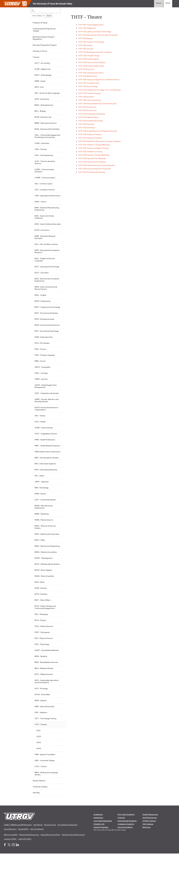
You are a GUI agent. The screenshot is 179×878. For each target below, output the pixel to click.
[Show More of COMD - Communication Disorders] (61, 176)
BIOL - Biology (40, 113)
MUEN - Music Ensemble (44, 600)
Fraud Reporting (10, 853)
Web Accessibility (11, 859)
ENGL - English (40, 306)
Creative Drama (89, 83)
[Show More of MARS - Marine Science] (61, 539)
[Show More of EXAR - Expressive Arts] (61, 352)
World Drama (88, 76)
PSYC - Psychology (42, 668)
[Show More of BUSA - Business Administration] (61, 131)
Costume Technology (92, 42)
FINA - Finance (40, 364)
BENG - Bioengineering (44, 107)
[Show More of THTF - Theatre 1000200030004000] (61, 748)
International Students (127, 845)
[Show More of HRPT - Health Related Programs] (61, 461)
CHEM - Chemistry (42, 150)
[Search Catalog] (45, 10)
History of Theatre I (91, 134)
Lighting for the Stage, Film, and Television (100, 90)
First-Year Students (126, 838)
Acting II (86, 49)
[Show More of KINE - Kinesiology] (61, 507)
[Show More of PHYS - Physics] (61, 644)
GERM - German (41, 394)
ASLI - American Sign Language (43, 94)
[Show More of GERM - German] (61, 394)
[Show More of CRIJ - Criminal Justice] (61, 190)
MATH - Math (40, 560)
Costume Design (90, 93)
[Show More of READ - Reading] (61, 680)
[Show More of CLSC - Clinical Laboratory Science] (61, 167)
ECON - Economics (42, 241)
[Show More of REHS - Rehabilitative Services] (61, 686)
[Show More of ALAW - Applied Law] (61, 69)
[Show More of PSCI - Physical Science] (61, 662)
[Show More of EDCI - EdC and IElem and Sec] (61, 255)
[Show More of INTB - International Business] (61, 489)
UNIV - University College (44, 785)
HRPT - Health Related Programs (43, 462)
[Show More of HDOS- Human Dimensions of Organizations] (61, 422)
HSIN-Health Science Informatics (43, 470)
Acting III (87, 97)
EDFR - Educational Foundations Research (43, 262)
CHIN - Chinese (41, 156)
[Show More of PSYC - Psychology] (61, 668)
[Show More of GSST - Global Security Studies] (61, 408)
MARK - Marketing (42, 534)
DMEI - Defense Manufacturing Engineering (47, 217)
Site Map (36, 817)
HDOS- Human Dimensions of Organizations (46, 424)
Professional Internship (92, 114)
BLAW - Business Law (43, 119)
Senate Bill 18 (23, 853)
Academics (98, 838)
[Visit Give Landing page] (167, 3)
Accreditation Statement (67, 849)
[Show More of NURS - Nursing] (61, 612)
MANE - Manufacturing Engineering (44, 526)
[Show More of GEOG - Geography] (61, 382)
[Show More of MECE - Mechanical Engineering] (61, 565)
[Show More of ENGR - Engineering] (61, 312)
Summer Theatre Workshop (94, 155)
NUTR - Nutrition (41, 618)
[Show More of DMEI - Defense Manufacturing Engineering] (61, 216)
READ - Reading (41, 680)
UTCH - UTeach (41, 791)
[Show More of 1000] (61, 754)
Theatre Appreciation (92, 25)
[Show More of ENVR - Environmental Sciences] (61, 338)
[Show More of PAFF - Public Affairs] (61, 624)
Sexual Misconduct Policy (50, 859)
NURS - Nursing (41, 612)
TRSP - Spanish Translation (45, 779)
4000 (38, 773)
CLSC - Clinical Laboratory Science (45, 169)
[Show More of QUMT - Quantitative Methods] (61, 674)
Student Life (99, 848)
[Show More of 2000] (61, 760)
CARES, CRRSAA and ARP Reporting (18, 849)
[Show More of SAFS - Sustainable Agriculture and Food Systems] (61, 704)
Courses (36, 57)
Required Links (50, 849)
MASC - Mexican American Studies (45, 547)
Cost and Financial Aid (103, 845)
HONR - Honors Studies (44, 443)
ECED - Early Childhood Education (44, 234)
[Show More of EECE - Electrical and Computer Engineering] (61, 289)
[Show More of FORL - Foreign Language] (61, 370)
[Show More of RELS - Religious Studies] (61, 692)
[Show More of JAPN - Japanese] (61, 501)
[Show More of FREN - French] (61, 376)
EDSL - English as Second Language (44, 270)
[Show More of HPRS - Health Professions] (61, 455)
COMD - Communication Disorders (44, 177)
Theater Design (90, 55)
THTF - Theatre (41, 749)
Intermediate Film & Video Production (98, 103)
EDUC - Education (42, 284)
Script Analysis (89, 59)
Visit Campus (148, 848)
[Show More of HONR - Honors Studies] (61, 443)
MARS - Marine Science (44, 540)
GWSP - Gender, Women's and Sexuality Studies (47, 416)
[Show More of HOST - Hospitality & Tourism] (61, 449)
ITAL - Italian (39, 495)
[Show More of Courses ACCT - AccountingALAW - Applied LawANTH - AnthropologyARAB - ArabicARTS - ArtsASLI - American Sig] (61, 57)
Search (49, 16)
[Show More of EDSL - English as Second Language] (61, 269)
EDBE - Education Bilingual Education (45, 248)
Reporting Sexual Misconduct (73, 859)
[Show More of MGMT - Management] (61, 580)
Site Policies (38, 849)
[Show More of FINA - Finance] (61, 364)
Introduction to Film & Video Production (99, 35)
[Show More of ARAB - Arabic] (61, 81)
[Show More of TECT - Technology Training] (61, 742)
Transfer (121, 842)
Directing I (87, 124)
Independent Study (91, 121)
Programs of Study (40, 23)
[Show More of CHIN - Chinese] (61, 155)
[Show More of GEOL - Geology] (61, 388)
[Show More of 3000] (61, 766)
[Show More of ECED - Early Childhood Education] (61, 232)
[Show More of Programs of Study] (61, 22)
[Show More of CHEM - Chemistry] (61, 149)
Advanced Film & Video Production (97, 165)
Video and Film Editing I (92, 62)
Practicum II (88, 107)
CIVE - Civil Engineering (44, 162)
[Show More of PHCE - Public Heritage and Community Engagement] (61, 630)
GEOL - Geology (41, 388)
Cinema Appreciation (92, 66)
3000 (38, 767)
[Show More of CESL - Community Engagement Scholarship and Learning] (61, 139)
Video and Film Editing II (93, 162)
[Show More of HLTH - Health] (61, 437)
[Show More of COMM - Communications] (61, 184)
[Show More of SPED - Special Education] (61, 730)
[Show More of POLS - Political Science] (61, 650)
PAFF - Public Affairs (42, 624)
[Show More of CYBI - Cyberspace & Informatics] (61, 202)
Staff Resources (150, 842)
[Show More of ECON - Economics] (61, 241)
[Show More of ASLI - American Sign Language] (61, 93)
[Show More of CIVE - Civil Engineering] (61, 161)
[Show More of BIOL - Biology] (61, 113)
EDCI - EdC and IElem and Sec (46, 255)
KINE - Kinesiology (42, 507)
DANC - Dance (40, 210)
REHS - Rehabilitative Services (46, 686)
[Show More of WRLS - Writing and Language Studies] (61, 796)
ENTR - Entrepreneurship (44, 332)
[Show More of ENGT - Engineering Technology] (61, 318)
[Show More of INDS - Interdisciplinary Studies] (61, 477)
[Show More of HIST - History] (61, 431)
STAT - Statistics (41, 737)
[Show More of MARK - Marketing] (61, 533)
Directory (147, 851)
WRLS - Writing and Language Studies (46, 798)
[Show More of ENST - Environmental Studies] (61, 326)
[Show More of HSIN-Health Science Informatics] (61, 469)
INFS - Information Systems (45, 483)
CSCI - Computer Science (45, 196)
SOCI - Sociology (41, 713)
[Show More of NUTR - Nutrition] (61, 618)
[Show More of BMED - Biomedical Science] (61, 125)
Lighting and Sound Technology (95, 31)
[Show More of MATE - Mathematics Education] (61, 553)
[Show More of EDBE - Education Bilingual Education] (61, 247)
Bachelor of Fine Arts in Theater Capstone (100, 141)
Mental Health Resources (29, 859)
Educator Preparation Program (45, 45)
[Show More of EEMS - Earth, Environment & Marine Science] (61, 297)
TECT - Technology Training (45, 743)
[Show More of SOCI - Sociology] (61, 712)
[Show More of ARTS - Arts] (61, 87)
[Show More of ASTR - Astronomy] (61, 101)
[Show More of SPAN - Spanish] (61, 724)
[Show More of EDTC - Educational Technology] (61, 277)
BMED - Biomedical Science (46, 125)
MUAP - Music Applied (43, 594)
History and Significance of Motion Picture (100, 79)
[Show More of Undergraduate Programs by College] (61, 28)
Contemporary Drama (92, 73)
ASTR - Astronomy (42, 101)
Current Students (125, 851)
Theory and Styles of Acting (94, 148)
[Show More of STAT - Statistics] (61, 736)
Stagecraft (88, 28)
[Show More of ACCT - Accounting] (61, 63)
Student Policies (39, 805)
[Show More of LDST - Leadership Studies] (61, 519)
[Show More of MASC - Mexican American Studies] (61, 545)
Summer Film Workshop (93, 158)
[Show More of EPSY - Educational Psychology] (61, 346)
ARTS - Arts (39, 87)
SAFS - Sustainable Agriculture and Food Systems (47, 705)
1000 (38, 755)
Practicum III (88, 110)
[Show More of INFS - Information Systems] (61, 483)
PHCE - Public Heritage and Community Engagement (45, 631)
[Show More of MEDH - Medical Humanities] (61, 574)
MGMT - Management (43, 580)
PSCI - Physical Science (44, 662)
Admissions (98, 842)
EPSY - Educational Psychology (47, 346)
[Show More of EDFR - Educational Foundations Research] (61, 261)
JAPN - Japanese (42, 501)
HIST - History (40, 431)
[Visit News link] (158, 3)
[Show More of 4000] (61, 772)
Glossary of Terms (40, 51)
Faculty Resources (150, 838)
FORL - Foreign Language (45, 370)
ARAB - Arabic (40, 81)
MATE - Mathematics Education (47, 554)
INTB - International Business (46, 489)
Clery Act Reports (37, 853)
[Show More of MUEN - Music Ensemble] (61, 600)
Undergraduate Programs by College (44, 30)
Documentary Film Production (95, 169)
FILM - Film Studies (42, 358)
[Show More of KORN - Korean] (61, 513)
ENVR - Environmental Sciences (43, 339)
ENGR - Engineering (42, 312)
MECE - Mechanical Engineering (42, 567)
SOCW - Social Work (42, 719)
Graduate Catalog (40, 811)
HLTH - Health (40, 437)
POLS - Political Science (44, 650)
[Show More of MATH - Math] (61, 559)
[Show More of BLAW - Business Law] (61, 119)
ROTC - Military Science (44, 698)
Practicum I (87, 69)
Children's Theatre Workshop (95, 145)
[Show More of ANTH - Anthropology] (61, 75)
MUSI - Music (40, 606)
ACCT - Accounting (42, 63)
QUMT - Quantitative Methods (47, 674)
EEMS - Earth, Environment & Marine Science (46, 299)
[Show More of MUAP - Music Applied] (61, 594)
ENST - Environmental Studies (46, 326)
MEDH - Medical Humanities (46, 574)
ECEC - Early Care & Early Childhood (44, 226)
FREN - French (40, 376)
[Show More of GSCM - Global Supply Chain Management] (61, 400)
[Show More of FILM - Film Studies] (61, 358)
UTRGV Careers (149, 845)
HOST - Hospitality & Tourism (46, 449)
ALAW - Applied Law (42, 69)
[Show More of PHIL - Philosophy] (61, 638)
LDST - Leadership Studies (45, 519)
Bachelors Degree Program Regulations (43, 38)
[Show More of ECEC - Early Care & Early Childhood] (61, 224)
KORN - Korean (40, 513)
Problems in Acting (91, 151)
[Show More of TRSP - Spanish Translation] (61, 778)
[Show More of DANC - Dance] (61, 210)
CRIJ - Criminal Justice (44, 190)
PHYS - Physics (40, 644)
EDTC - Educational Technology (47, 278)
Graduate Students (126, 848)
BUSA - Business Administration (41, 132)
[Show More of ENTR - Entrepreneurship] (61, 332)
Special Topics (89, 117)
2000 (38, 761)
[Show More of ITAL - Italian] (61, 495)
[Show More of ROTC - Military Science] (61, 698)
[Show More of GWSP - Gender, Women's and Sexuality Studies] (61, 414)
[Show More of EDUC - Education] (61, 283)
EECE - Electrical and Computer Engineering (47, 291)
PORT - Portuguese (42, 656)
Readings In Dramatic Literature (96, 52)
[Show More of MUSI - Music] (61, 606)
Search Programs (101, 851)
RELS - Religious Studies (44, 692)
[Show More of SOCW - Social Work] (61, 718)
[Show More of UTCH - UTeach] (61, 790)
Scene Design (89, 86)
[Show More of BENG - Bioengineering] (61, 107)
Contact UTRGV (10, 863)
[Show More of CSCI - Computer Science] (61, 196)
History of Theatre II (91, 138)
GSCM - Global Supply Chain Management (46, 401)
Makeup (86, 38)
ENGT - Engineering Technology (42, 319)
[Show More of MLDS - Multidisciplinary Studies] (61, 586)
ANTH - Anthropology (43, 75)
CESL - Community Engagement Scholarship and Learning (46, 141)
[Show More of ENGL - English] (61, 306)
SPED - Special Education (44, 731)
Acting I (86, 45)
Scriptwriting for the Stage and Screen (98, 131)
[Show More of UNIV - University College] (61, 784)
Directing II (87, 127)
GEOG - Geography (42, 382)
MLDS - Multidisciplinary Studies (44, 587)
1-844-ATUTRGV (24, 863)
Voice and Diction (90, 100)
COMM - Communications (45, 184)
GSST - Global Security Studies (47, 409)
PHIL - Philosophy (41, 638)
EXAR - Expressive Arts (44, 352)
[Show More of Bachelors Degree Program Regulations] (61, 36)
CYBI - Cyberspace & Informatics (43, 203)
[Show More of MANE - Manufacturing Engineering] (61, 525)
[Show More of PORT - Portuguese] (61, 656)
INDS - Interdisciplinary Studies (47, 477)
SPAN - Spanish (40, 725)
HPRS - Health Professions (45, 455)
